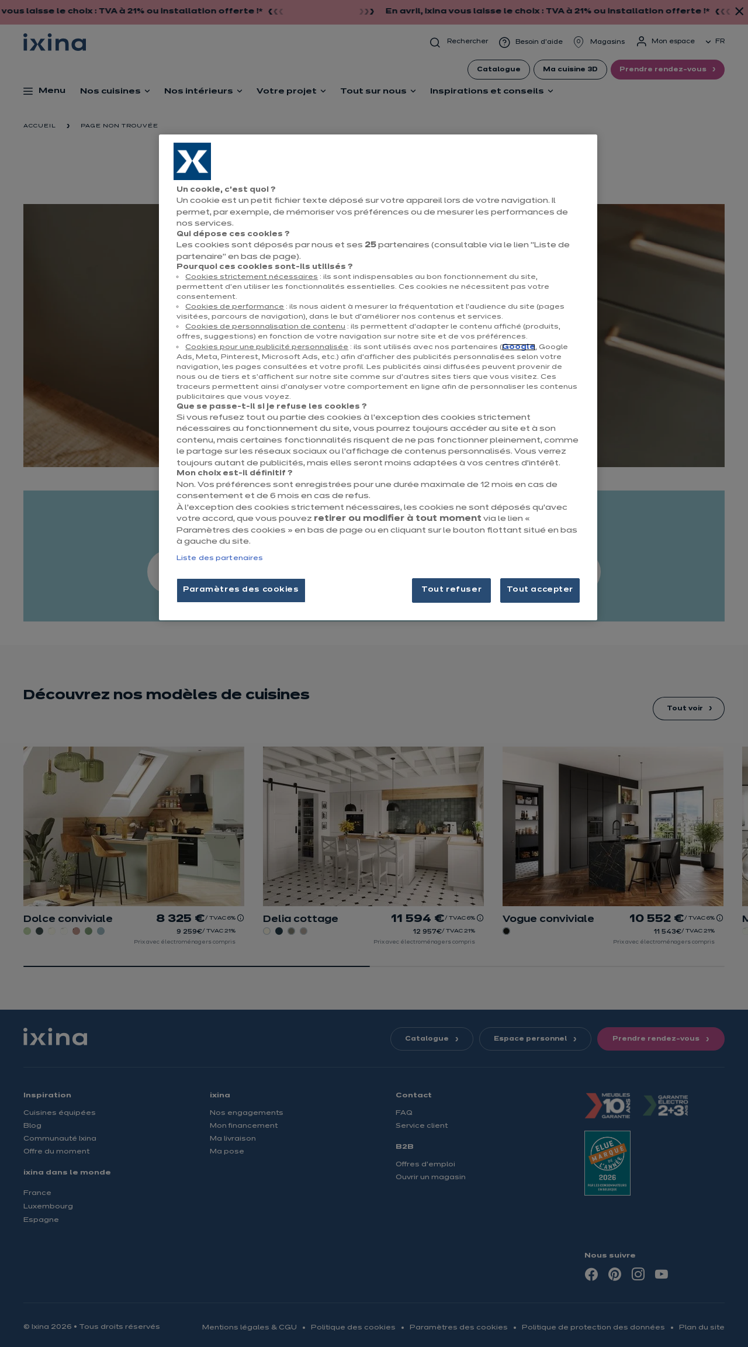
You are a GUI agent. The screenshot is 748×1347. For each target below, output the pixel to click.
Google (518, 347)
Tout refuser (451, 589)
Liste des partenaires (219, 558)
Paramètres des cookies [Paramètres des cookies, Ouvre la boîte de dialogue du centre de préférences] (241, 589)
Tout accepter (540, 589)
